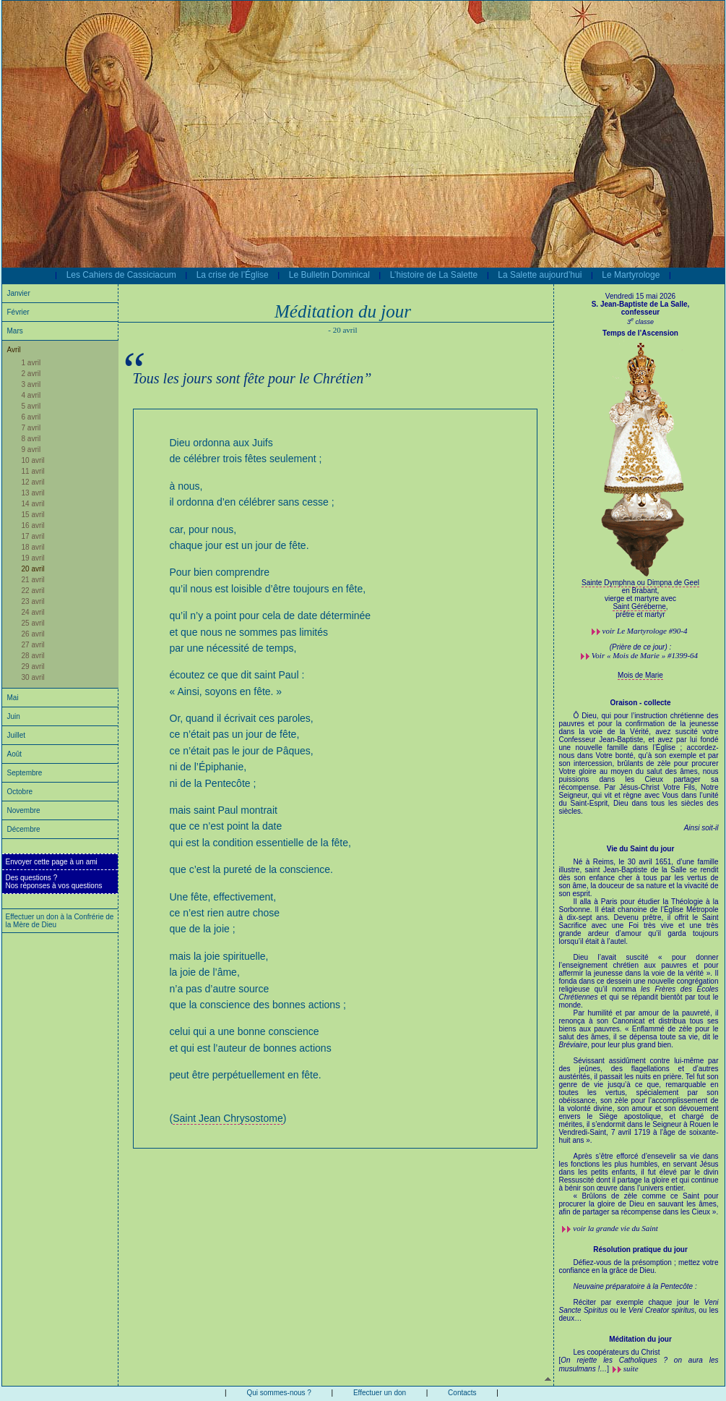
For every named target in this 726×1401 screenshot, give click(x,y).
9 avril (31, 449)
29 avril (33, 666)
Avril (14, 350)
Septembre (25, 773)
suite (631, 1368)
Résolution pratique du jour (640, 1249)
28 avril (33, 656)
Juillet (16, 735)
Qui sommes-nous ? (278, 1393)
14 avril (33, 504)
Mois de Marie (640, 675)
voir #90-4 (645, 630)
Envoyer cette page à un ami (52, 862)
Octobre (20, 792)
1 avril (31, 363)
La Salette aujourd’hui (540, 275)
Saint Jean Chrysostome (228, 1118)
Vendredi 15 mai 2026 (640, 296)
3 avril (31, 384)
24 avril (33, 612)
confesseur (640, 312)
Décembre (23, 829)
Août (14, 754)
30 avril (33, 677)
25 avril (33, 623)
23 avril (33, 601)
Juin (13, 716)
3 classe (640, 321)
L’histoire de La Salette (433, 275)
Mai (13, 698)
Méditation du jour (640, 1339)
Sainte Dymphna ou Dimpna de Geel (640, 583)
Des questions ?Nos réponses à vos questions (54, 882)
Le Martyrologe (631, 275)
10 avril (33, 460)
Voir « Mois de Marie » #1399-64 (645, 655)
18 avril (33, 547)
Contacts (462, 1393)
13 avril (33, 493)
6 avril (31, 417)
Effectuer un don (379, 1393)
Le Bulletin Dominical (329, 275)
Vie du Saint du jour (641, 849)
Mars (15, 331)
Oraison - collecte (640, 703)
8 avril (31, 439)
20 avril (33, 569)
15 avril (33, 515)
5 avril (31, 406)
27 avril (33, 645)
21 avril (33, 580)
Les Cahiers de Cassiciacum (121, 275)
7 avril (31, 428)
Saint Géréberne (639, 606)
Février (18, 312)
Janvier (18, 293)
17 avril (33, 536)
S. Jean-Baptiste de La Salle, (641, 304)
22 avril (33, 591)
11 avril (33, 471)
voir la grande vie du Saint (615, 1228)
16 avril (33, 525)
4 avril (31, 395)
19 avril (33, 558)
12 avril (33, 482)
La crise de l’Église (232, 275)
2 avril (31, 374)
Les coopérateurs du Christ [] (639, 1360)
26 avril (33, 634)
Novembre (23, 810)
